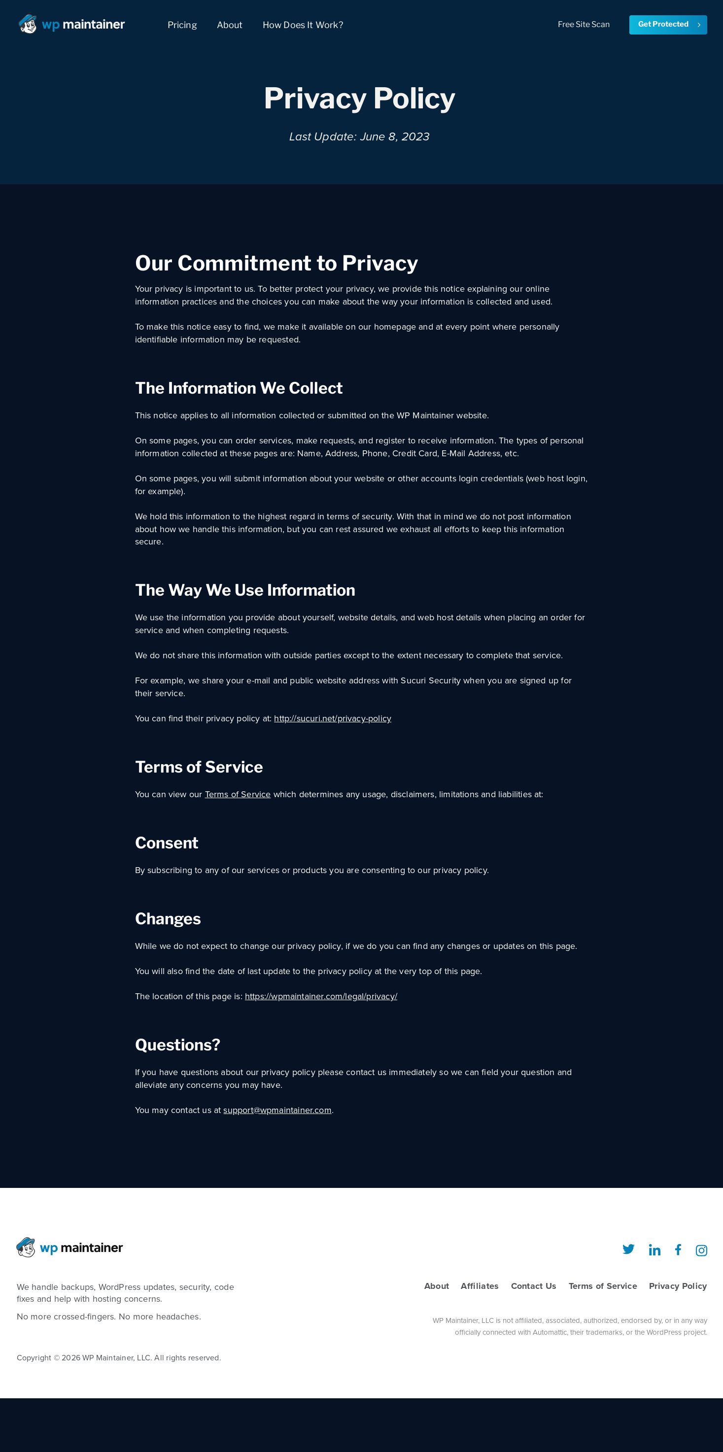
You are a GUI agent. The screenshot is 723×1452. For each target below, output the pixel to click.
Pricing (182, 25)
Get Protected (670, 24)
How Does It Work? (303, 25)
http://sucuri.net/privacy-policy (332, 718)
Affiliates (480, 1286)
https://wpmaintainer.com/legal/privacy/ (321, 996)
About (230, 25)
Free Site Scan (584, 24)
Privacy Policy (678, 1286)
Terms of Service (238, 794)
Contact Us (534, 1286)
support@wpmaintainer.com (277, 1110)
